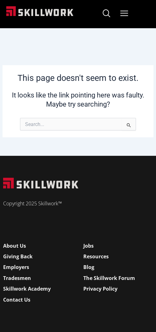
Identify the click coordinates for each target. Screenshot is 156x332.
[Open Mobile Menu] (124, 12)
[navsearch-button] (106, 14)
